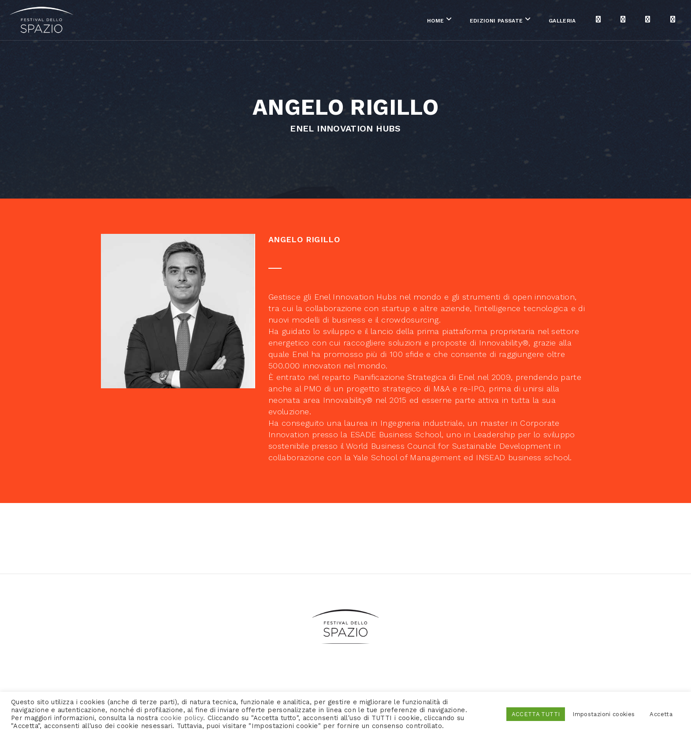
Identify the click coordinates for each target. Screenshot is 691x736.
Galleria (468, 22)
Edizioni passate (402, 22)
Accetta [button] (661, 714)
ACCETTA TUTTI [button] (536, 714)
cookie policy (182, 718)
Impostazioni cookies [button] (603, 714)
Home (341, 22)
